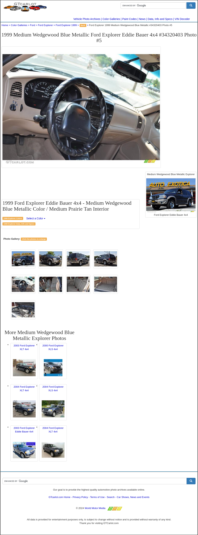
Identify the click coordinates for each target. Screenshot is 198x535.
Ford (32, 25)
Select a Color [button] (35, 218)
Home (5, 25)
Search (111, 497)
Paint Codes (129, 19)
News (142, 19)
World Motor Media (95, 508)
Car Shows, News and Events (133, 497)
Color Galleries (111, 19)
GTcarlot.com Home (59, 497)
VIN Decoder (182, 19)
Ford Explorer (45, 25)
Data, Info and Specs (160, 19)
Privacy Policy (80, 497)
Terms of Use (97, 497)
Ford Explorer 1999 (66, 25)
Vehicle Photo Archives (86, 19)
